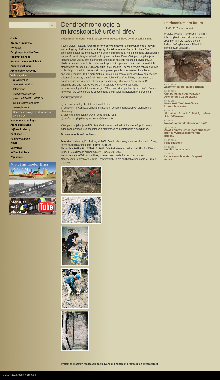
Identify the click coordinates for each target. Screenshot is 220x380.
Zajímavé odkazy (20, 129)
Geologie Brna (21, 107)
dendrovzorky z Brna (140, 38)
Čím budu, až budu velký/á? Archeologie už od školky (182, 95)
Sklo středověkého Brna (26, 102)
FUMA (13, 143)
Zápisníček (16, 157)
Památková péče (20, 138)
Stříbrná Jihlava (19, 152)
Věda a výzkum (19, 75)
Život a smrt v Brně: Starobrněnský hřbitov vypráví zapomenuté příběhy (187, 132)
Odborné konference (24, 93)
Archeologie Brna (20, 124)
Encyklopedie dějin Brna (24, 52)
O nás (13, 38)
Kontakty (15, 47)
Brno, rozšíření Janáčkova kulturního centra (181, 105)
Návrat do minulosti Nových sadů (185, 122)
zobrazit (188, 28)
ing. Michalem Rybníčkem (129, 81)
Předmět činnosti (20, 56)
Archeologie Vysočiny (23, 70)
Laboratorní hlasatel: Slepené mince (183, 158)
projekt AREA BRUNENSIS (28, 98)
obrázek (97, 77)
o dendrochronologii (73, 38)
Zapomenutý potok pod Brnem (184, 86)
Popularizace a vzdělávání (25, 61)
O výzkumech (20, 79)
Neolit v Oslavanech (177, 149)
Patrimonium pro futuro (183, 23)
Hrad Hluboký (173, 142)
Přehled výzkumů (20, 66)
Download (16, 147)
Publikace (16, 134)
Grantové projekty (23, 84)
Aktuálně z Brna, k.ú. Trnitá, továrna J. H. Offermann (187, 115)
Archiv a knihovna (21, 43)
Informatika (19, 89)
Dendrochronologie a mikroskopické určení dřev (32, 114)
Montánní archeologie (23, 120)
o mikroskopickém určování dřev (106, 38)
